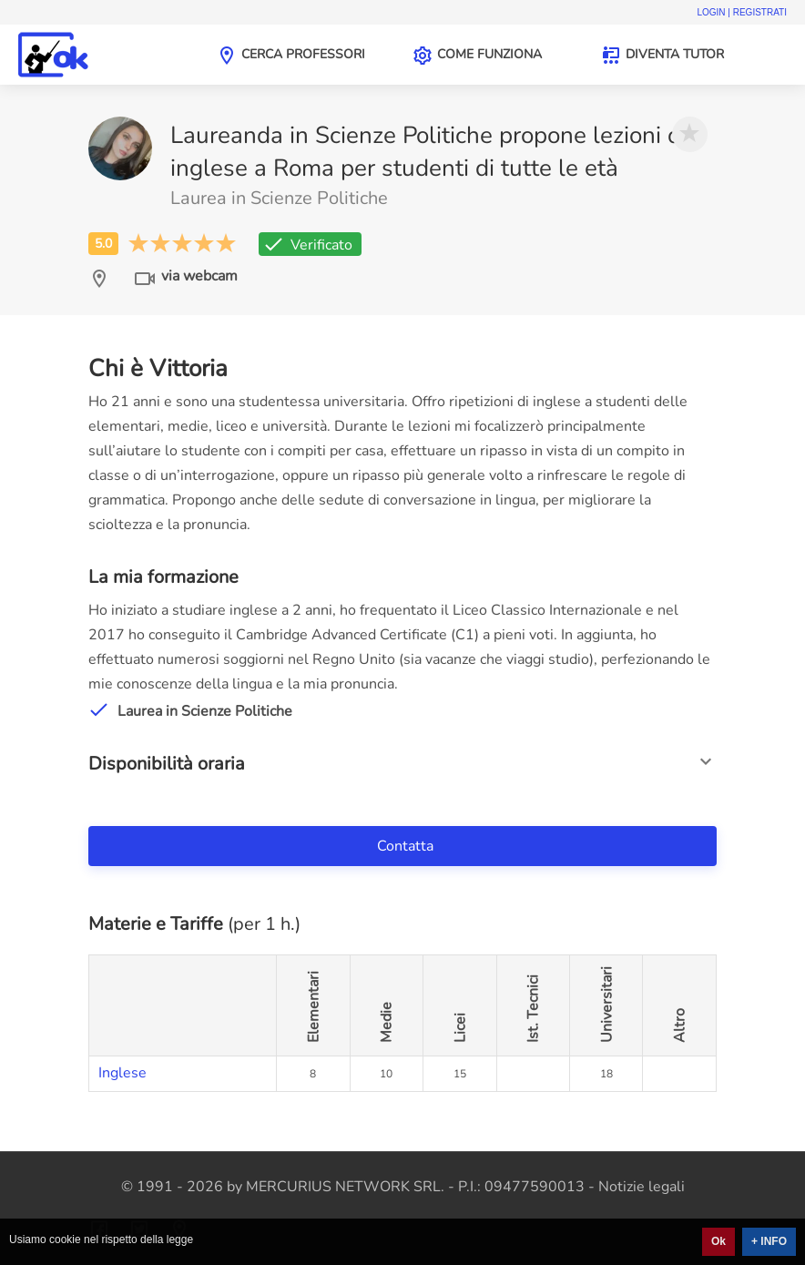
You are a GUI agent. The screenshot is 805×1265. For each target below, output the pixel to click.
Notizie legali (641, 1187)
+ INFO (769, 1241)
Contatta (407, 846)
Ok (718, 1241)
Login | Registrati (742, 12)
